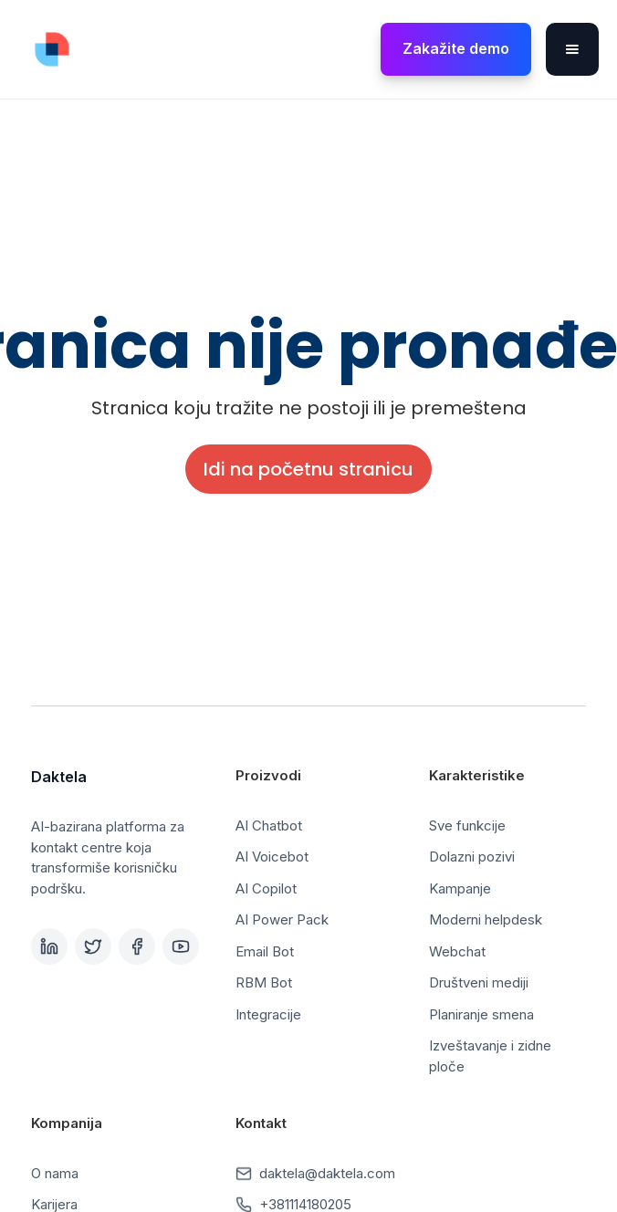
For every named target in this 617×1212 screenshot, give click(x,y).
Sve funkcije (467, 825)
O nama (54, 1173)
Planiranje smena (481, 1014)
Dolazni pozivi (472, 856)
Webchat (457, 951)
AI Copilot (266, 888)
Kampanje (460, 888)
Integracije (268, 1014)
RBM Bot (263, 982)
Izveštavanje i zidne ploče (490, 1056)
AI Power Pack (282, 919)
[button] (572, 49)
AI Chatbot (268, 825)
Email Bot (264, 951)
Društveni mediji (478, 982)
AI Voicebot (271, 856)
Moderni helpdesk (485, 919)
